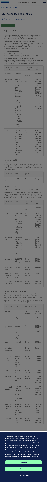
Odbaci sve (23, 471)
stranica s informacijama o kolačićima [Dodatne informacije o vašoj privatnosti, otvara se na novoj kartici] (26, 459)
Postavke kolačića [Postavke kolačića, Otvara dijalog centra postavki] (23, 477)
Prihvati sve (23, 464)
